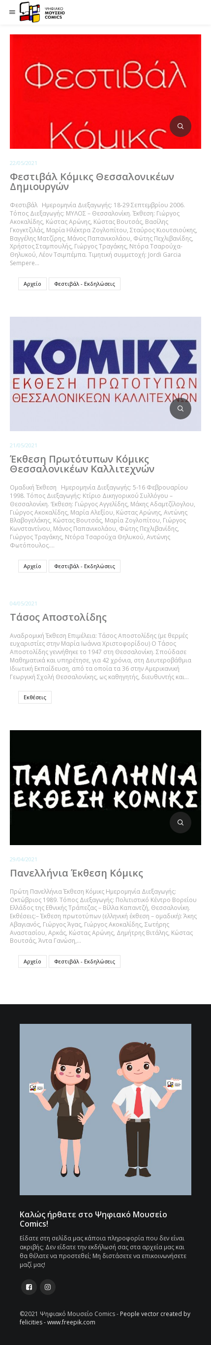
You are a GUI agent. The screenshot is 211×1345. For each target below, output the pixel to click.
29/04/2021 (23, 859)
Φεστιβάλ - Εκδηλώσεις (84, 283)
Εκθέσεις (35, 697)
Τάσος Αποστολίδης (58, 617)
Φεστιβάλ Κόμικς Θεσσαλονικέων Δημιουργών (92, 181)
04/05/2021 (23, 603)
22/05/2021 (23, 162)
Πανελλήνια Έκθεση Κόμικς (76, 872)
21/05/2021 (23, 445)
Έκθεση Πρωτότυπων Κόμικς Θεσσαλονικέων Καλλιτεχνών (82, 463)
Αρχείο (32, 283)
